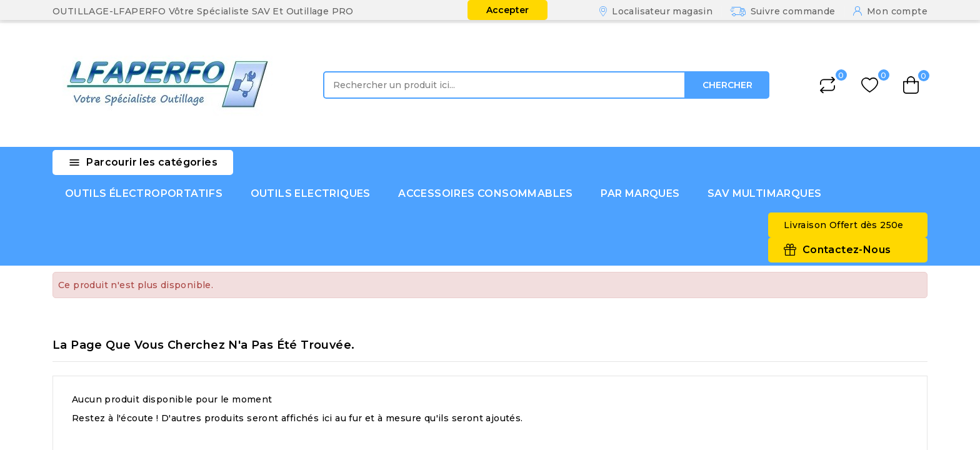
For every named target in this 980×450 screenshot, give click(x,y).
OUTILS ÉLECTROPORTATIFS (143, 193)
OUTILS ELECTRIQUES (311, 193)
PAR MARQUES (640, 193)
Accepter (507, 10)
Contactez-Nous (846, 250)
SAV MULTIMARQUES (764, 193)
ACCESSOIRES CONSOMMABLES (485, 193)
